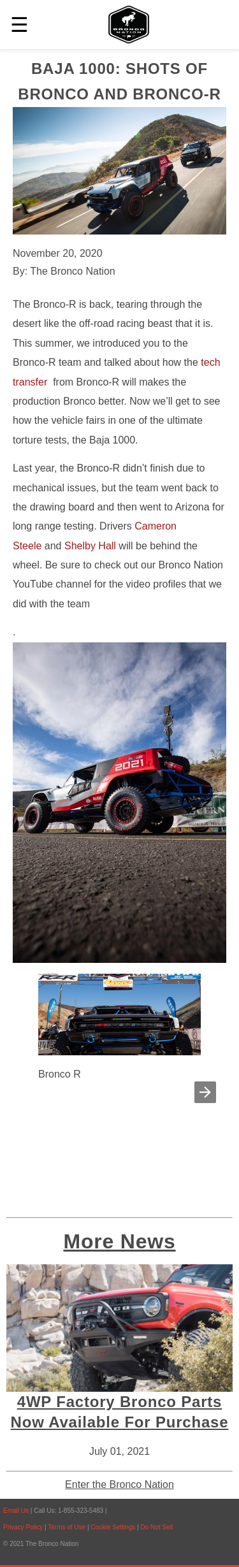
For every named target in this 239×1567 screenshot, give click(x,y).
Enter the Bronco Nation (119, 1484)
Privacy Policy (23, 1527)
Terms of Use (67, 1527)
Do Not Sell (157, 1527)
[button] (205, 1092)
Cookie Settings (114, 1527)
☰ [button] (19, 24)
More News (119, 1241)
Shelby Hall (90, 545)
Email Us (16, 1510)
